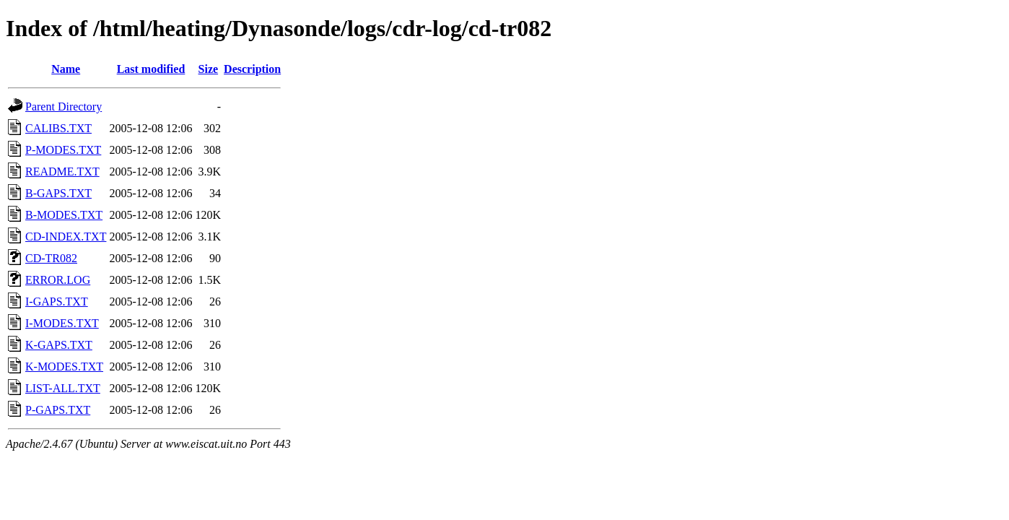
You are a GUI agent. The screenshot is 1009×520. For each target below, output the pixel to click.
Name (65, 69)
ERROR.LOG (57, 280)
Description (252, 69)
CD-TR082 (51, 258)
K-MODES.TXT (64, 366)
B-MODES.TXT (63, 215)
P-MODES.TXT (63, 150)
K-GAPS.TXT (58, 345)
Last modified (151, 69)
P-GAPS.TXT (57, 410)
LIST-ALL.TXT (62, 388)
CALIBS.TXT (58, 128)
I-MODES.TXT (62, 323)
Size (208, 69)
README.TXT (62, 171)
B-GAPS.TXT (58, 193)
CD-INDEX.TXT (65, 236)
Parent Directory (63, 106)
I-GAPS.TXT (56, 301)
